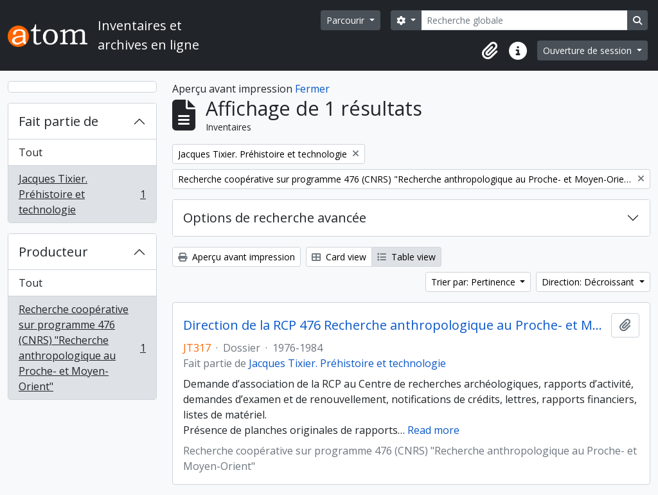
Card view (339, 257)
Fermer (312, 89)
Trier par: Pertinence (474, 282)
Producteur (53, 251)
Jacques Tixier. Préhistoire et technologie (82, 194)
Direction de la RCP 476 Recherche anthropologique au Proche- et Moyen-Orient (394, 325)
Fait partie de (58, 121)
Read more (433, 430)
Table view (406, 257)
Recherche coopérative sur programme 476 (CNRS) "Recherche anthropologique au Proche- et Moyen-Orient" (82, 347)
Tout (30, 152)
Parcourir (346, 20)
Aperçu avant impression (236, 257)
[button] (490, 51)
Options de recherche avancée (274, 217)
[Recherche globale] (524, 20)
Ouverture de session (588, 50)
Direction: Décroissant (589, 282)
